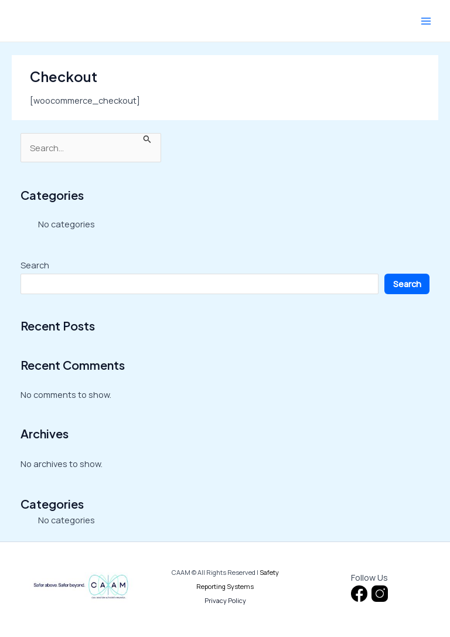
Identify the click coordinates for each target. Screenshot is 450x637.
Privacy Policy (225, 600)
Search (35, 265)
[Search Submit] (147, 138)
